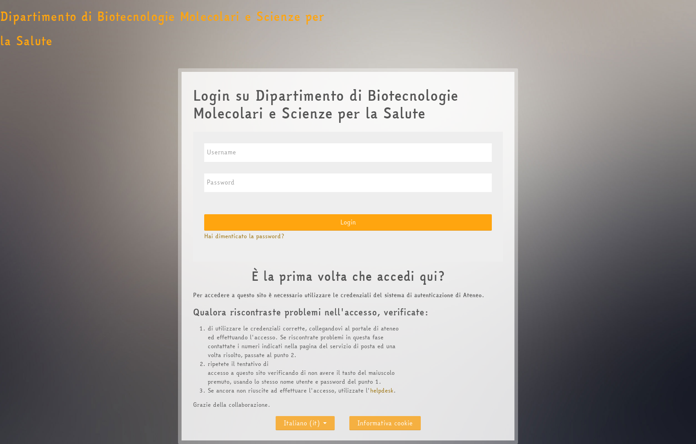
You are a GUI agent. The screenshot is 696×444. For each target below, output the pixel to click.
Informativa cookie (385, 423)
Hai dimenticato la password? (244, 236)
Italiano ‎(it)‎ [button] (305, 421)
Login (348, 222)
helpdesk (381, 390)
